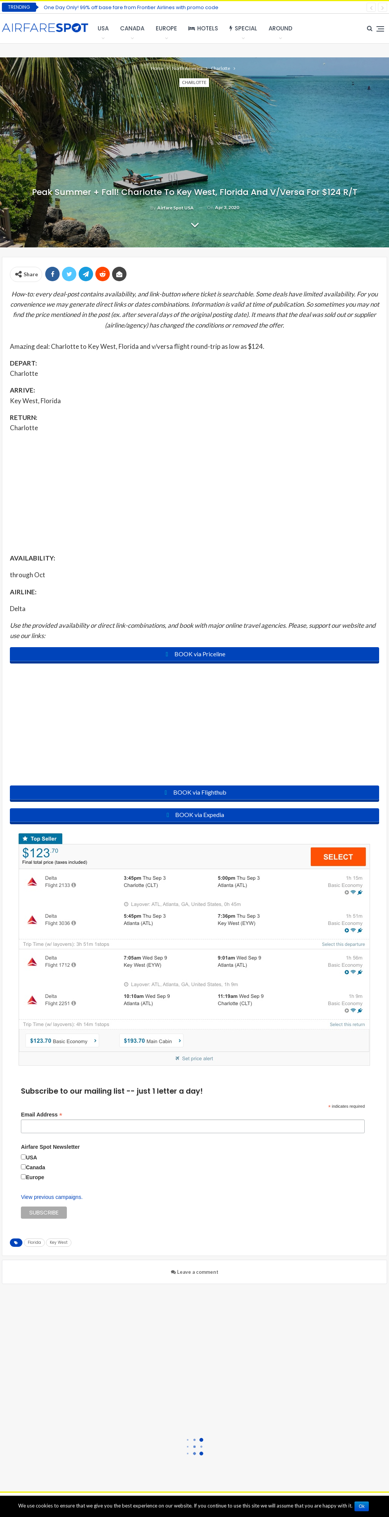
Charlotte (194, 82)
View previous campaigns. (51, 1200)
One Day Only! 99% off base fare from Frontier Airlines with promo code (131, 7)
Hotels (203, 28)
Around (281, 28)
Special (243, 28)
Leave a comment (194, 1275)
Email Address (41, 1117)
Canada (132, 28)
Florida (34, 1245)
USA (103, 28)
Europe (166, 28)
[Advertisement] (194, 492)
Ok (363, 1506)
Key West (59, 1245)
